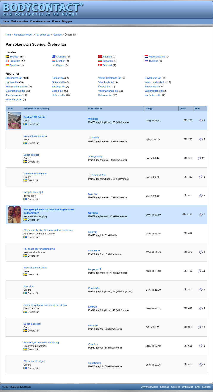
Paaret (95, 137)
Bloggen (67, 21)
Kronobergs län (14, 99)
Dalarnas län (105, 95)
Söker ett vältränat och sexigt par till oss (45, 305)
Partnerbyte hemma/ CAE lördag (41, 342)
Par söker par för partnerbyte (39, 249)
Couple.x (93, 344)
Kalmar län (58, 78)
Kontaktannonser (40, 21)
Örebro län (104, 86)
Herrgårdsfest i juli (33, 192)
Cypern (60, 65)
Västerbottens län (154, 91)
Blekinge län (58, 86)
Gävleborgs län (153, 78)
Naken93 (93, 325)
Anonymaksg (95, 156)
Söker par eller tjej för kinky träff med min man (48, 230)
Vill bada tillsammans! (35, 173)
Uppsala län (12, 82)
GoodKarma (94, 363)
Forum (56, 21)
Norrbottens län (153, 95)
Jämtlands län (152, 86)
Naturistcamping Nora (35, 267)
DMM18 (92, 306)
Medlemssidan (19, 21)
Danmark (107, 65)
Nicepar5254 (98, 175)
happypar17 (94, 269)
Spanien (14, 65)
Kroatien (60, 61)
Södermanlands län (16, 86)
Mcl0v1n (92, 232)
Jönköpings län (14, 95)
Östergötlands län (15, 91)
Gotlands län (59, 82)
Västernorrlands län (155, 82)
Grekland (61, 56)
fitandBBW (94, 250)
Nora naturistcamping (35, 136)
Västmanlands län (108, 91)
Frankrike (15, 61)
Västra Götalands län (109, 78)
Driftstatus (187, 387)
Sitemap (164, 387)
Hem (6, 21)
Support (206, 387)
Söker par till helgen (34, 361)
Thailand (153, 61)
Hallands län (59, 95)
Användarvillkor (149, 387)
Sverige (14, 56)
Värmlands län (106, 82)
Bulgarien (107, 61)
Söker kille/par (31, 154)
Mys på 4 (28, 286)
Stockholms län (14, 78)
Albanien (107, 56)
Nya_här (92, 194)
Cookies (175, 387)
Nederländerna (157, 56)
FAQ (197, 387)
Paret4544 (93, 288)
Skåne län (57, 91)
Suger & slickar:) (32, 323)
